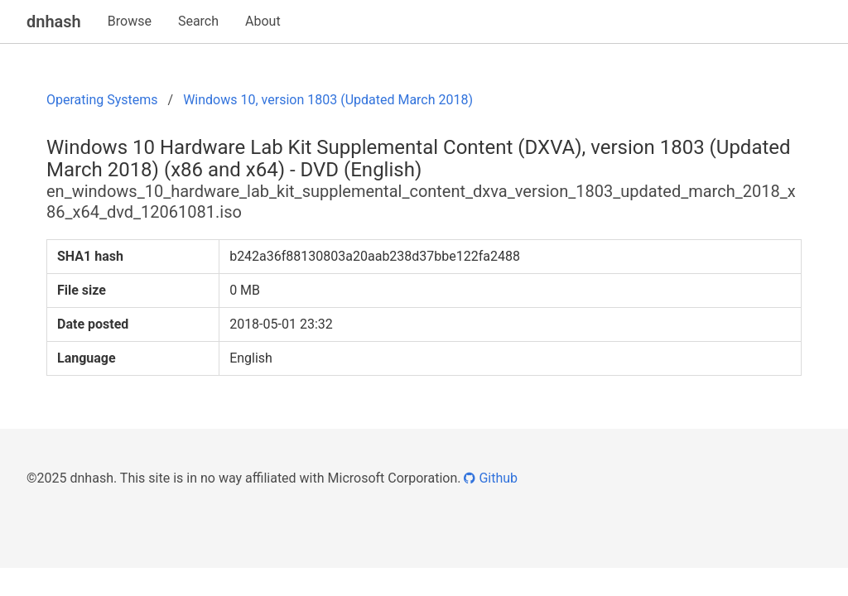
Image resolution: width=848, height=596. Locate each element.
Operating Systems (102, 100)
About (263, 21)
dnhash (53, 21)
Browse (130, 21)
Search (198, 21)
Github (491, 478)
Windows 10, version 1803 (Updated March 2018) (328, 100)
